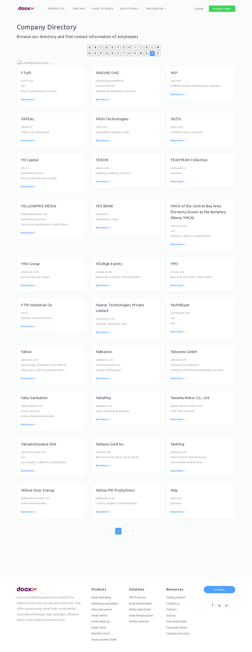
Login (199, 8)
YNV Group (31, 270)
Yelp (174, 505)
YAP (174, 73)
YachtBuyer (180, 313)
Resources (157, 7)
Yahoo (26, 361)
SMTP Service (138, 594)
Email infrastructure (142, 613)
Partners (172, 607)
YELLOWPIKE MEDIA (40, 211)
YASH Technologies (113, 120)
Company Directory (179, 632)
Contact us (173, 601)
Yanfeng (178, 457)
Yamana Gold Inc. (111, 457)
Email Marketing (103, 594)
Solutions (130, 7)
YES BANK (105, 211)
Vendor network (140, 620)
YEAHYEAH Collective (190, 163)
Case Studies (103, 7)
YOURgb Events (110, 270)
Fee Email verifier (178, 626)
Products (57, 7)
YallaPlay (104, 409)
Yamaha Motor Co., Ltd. (192, 409)
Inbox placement (103, 607)
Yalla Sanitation (35, 409)
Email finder (100, 626)
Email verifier (101, 613)
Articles (171, 613)
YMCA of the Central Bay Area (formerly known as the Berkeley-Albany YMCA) (198, 217)
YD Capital (30, 163)
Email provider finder (106, 639)
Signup (219, 586)
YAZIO (176, 120)
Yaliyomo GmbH (185, 361)
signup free (222, 8)
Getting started (176, 594)
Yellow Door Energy (39, 505)
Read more (28, 101)
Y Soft (26, 73)
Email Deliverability (142, 601)
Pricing (80, 7)
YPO (174, 270)
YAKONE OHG (108, 73)
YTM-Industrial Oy (38, 313)
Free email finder (178, 620)
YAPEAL (28, 120)
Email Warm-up (102, 620)
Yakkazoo (105, 361)
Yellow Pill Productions (117, 505)
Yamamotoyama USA (40, 457)
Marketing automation (107, 601)
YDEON (102, 163)
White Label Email (141, 607)
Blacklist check (101, 632)
